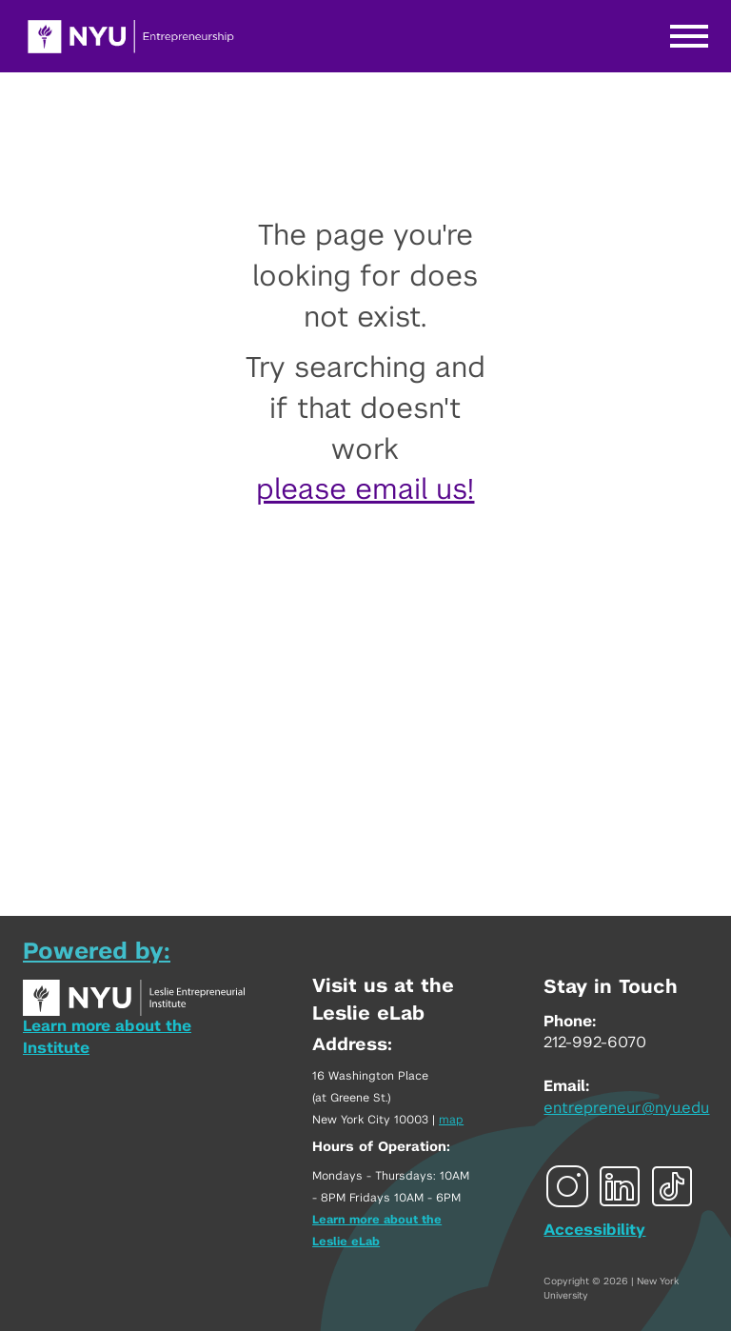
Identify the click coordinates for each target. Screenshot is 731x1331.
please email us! (365, 490)
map (451, 1119)
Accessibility (594, 1230)
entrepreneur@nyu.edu (626, 1108)
